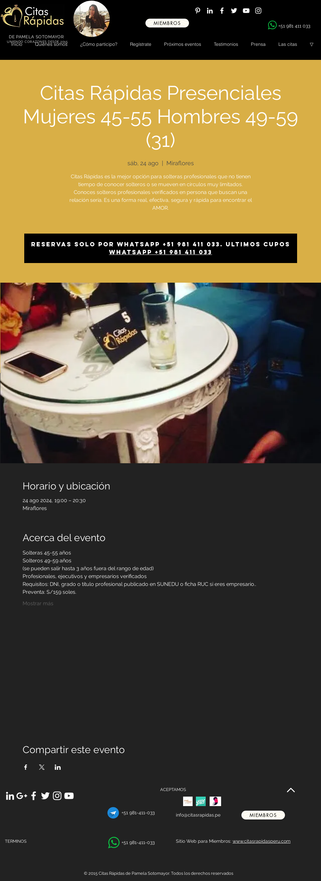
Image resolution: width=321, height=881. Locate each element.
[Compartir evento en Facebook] (26, 767)
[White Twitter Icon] (234, 11)
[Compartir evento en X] (42, 767)
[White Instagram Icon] (258, 11)
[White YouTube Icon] (246, 11)
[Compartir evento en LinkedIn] (58, 767)
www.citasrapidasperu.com (262, 841)
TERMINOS (16, 841)
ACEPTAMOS (173, 789)
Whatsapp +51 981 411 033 (160, 252)
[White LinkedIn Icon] (210, 11)
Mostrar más (38, 603)
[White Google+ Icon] (22, 796)
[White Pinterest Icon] (198, 11)
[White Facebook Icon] (222, 11)
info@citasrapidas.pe (198, 815)
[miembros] (167, 23)
